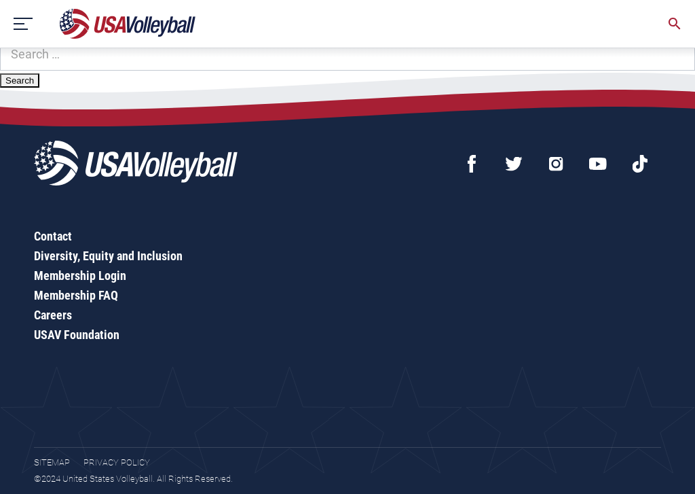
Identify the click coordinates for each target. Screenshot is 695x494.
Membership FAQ (76, 295)
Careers (53, 315)
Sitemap (52, 462)
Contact (53, 236)
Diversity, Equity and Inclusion (108, 256)
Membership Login (80, 275)
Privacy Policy (116, 462)
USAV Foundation (76, 335)
